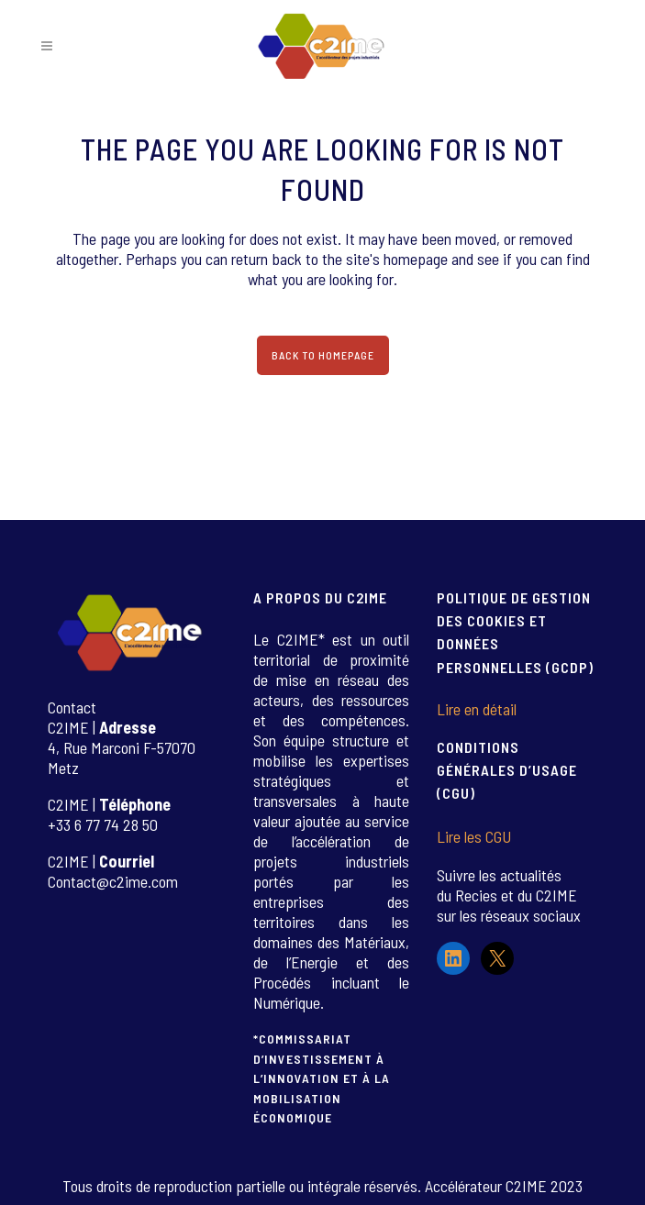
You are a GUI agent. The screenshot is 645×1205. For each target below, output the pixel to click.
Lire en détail (477, 709)
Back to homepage (323, 354)
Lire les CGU (474, 836)
